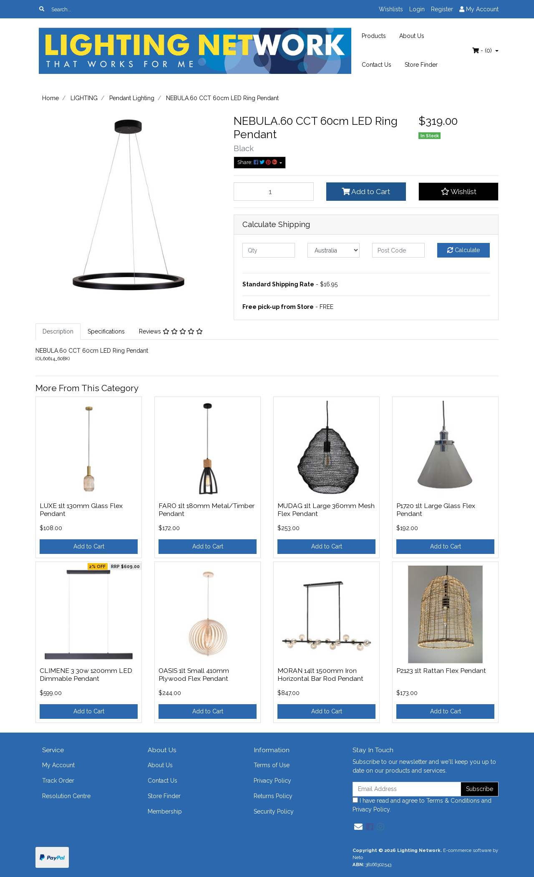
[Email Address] (407, 789)
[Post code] (398, 250)
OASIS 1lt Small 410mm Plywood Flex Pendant (194, 674)
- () (483, 50)
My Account (58, 765)
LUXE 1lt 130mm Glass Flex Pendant (81, 510)
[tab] (58, 332)
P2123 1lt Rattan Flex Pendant (441, 671)
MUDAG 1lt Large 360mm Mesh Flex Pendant (326, 510)
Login (417, 9)
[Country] (333, 250)
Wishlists (391, 9)
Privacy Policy (272, 780)
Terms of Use (272, 765)
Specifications (106, 331)
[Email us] (358, 827)
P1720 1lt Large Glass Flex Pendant (435, 510)
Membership (165, 811)
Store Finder (421, 64)
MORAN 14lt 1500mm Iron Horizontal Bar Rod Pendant (320, 674)
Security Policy (274, 811)
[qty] (268, 250)
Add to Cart (366, 191)
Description (58, 331)
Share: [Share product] (257, 162)
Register (442, 9)
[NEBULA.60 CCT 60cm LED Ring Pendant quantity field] (274, 191)
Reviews (171, 331)
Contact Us (376, 64)
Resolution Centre (66, 796)
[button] (458, 191)
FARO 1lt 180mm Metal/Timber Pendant (206, 510)
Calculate (463, 250)
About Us (411, 36)
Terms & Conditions (453, 800)
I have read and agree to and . (422, 805)
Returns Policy (273, 796)
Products (374, 36)
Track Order (58, 780)
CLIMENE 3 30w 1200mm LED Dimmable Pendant (86, 674)
